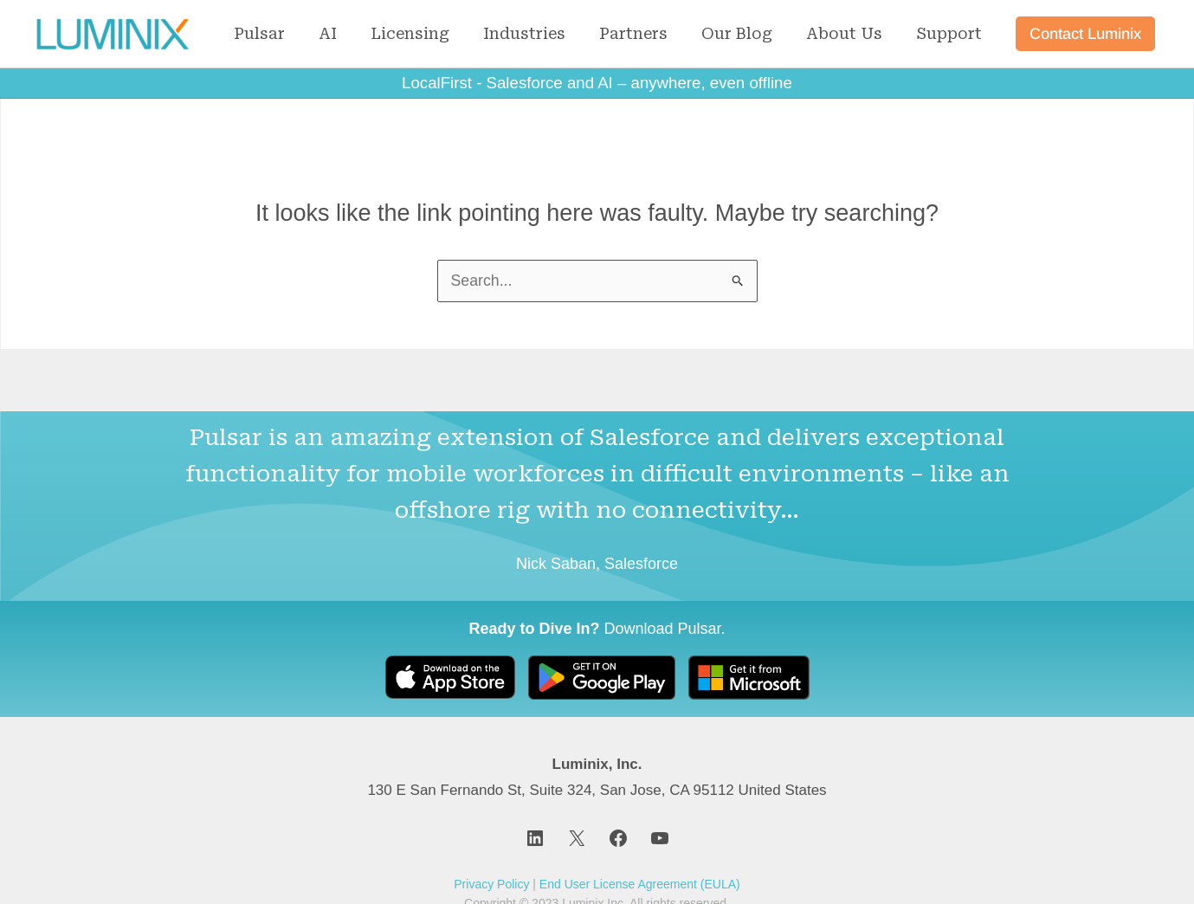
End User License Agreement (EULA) (639, 884)
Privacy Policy (491, 884)
